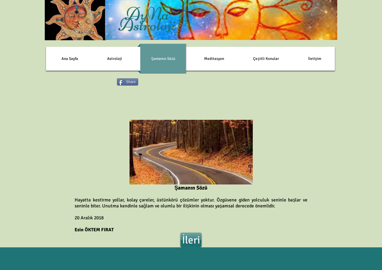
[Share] (127, 82)
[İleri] (191, 240)
